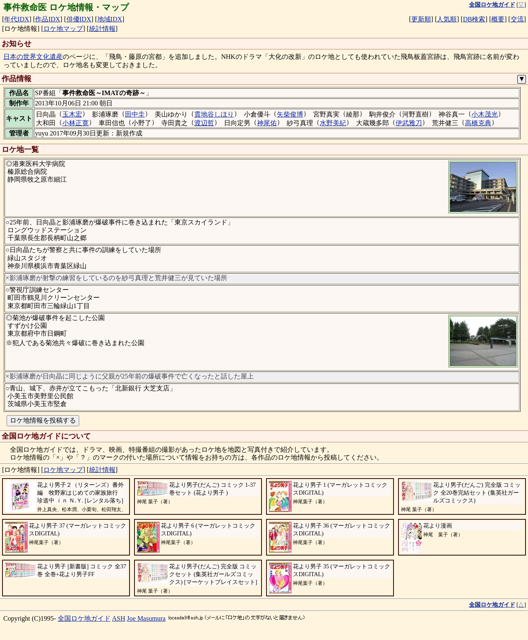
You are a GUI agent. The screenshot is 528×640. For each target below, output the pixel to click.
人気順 (447, 19)
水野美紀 (333, 122)
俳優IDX (78, 19)
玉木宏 (72, 114)
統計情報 (102, 28)
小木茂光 (484, 114)
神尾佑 (267, 122)
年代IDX (16, 19)
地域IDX (109, 19)
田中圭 (135, 114)
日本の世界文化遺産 (33, 56)
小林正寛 (75, 122)
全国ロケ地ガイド (84, 618)
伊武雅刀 (409, 122)
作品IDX (47, 19)
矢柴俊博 (290, 114)
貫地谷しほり (214, 114)
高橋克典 (478, 122)
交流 (517, 19)
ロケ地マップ (63, 28)
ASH (118, 618)
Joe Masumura (146, 618)
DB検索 (474, 19)
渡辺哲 (204, 122)
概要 (497, 19)
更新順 (421, 19)
